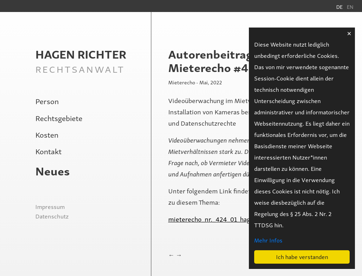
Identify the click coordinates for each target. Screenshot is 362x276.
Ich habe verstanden (302, 256)
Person (47, 101)
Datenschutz (52, 216)
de (339, 6)
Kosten (46, 134)
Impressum (50, 206)
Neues (52, 170)
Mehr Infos (268, 240)
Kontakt (48, 151)
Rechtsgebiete (58, 118)
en (350, 6)
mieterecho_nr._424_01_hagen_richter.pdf (229, 219)
